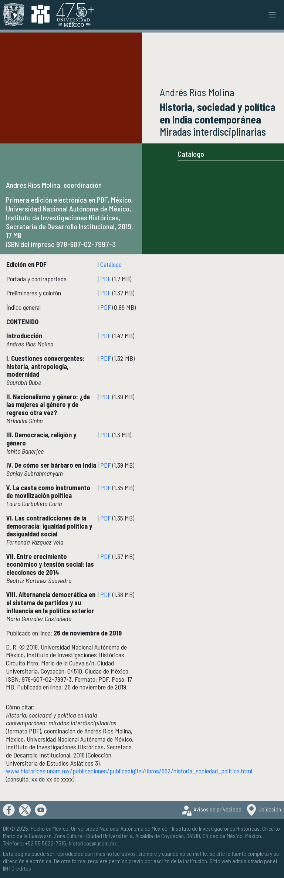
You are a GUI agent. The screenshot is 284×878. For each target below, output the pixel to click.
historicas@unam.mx (93, 843)
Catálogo (191, 153)
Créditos (21, 868)
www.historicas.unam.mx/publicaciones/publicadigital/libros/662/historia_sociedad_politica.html (129, 771)
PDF (105, 279)
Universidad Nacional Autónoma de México (119, 828)
